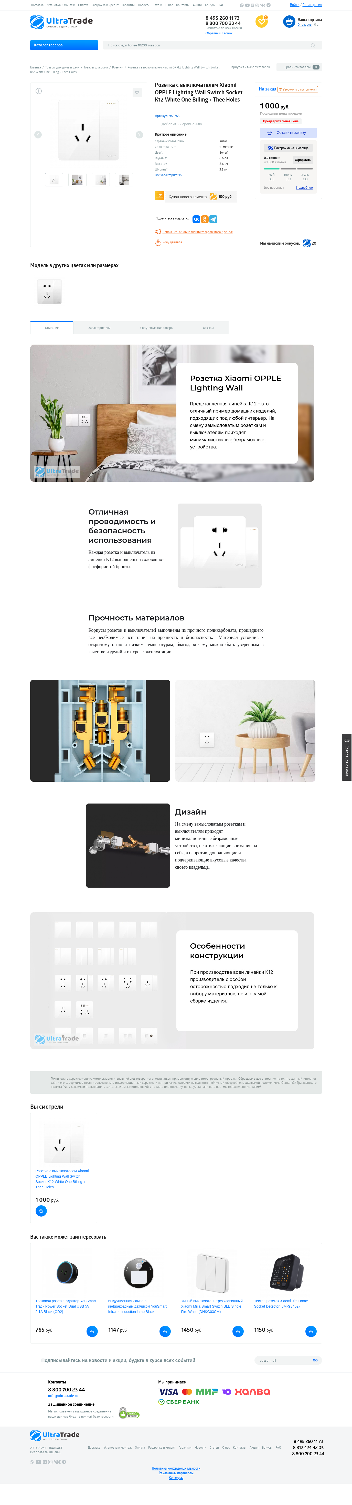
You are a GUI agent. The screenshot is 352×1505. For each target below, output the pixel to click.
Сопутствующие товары (156, 328)
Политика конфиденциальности (176, 1468)
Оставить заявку (287, 132)
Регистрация (312, 4)
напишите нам (211, 1087)
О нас (169, 5)
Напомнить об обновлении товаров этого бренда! (198, 232)
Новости (144, 5)
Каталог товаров (48, 45)
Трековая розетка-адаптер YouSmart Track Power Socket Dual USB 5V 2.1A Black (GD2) (66, 1306)
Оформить (303, 160)
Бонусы (210, 5)
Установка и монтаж (61, 5)
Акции (197, 5)
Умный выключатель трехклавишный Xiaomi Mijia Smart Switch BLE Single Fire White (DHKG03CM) (212, 1306)
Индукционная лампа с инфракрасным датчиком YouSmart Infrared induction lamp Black (137, 1306)
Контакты (182, 5)
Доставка (37, 5)
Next (139, 134)
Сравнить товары (301, 67)
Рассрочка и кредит (105, 5)
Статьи (157, 5)
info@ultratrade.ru (63, 1395)
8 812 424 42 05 (308, 1447)
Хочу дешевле (172, 242)
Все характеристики (169, 175)
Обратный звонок (219, 33)
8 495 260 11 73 (223, 18)
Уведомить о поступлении (297, 89)
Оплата (83, 5)
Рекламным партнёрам (176, 1473)
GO (315, 1360)
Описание (52, 328)
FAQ (221, 5)
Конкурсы (176, 1477)
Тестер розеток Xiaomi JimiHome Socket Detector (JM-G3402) (281, 1303)
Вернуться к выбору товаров (250, 67)
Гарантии (128, 5)
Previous (38, 134)
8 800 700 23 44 (223, 23)
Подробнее (304, 187)
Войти (295, 4)
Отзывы (208, 328)
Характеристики (99, 328)
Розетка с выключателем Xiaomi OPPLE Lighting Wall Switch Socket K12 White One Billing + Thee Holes (62, 1179)
